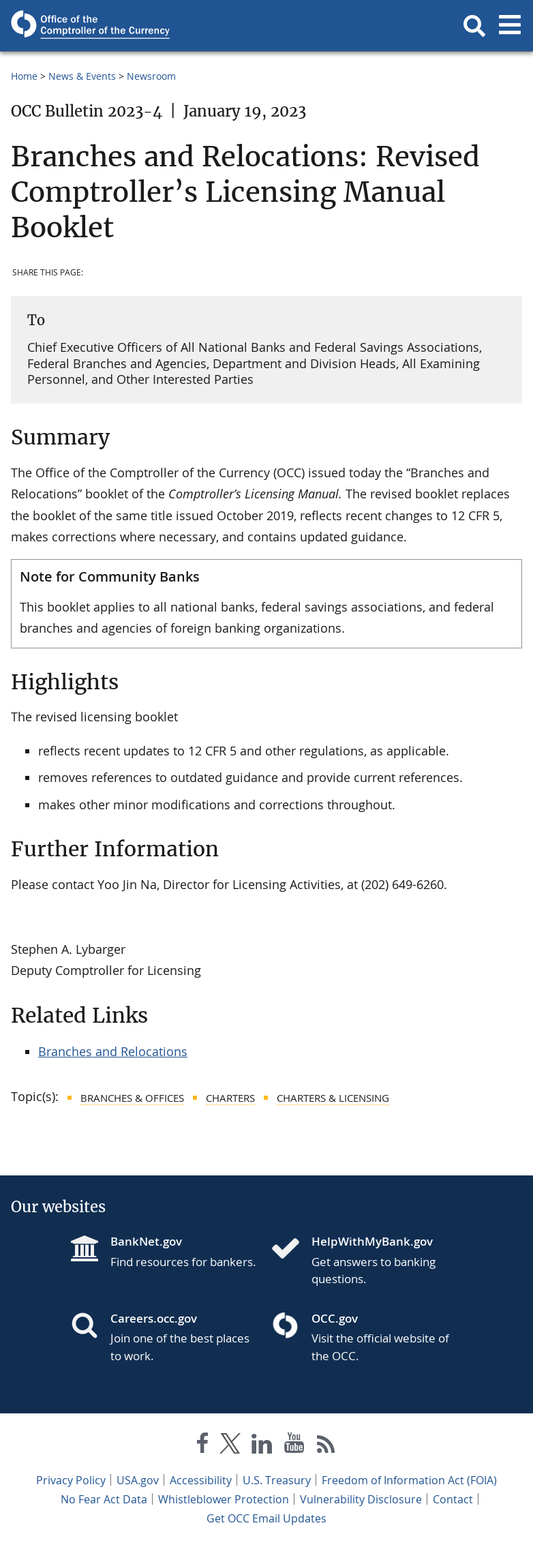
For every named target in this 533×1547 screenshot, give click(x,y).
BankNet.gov (146, 1241)
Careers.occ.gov (153, 1318)
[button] (474, 26)
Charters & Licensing (333, 1098)
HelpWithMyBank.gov (372, 1241)
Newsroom (151, 76)
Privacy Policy (71, 1480)
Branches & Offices (132, 1098)
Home (24, 76)
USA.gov (138, 1480)
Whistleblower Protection (223, 1499)
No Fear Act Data (104, 1499)
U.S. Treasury (277, 1480)
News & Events (82, 76)
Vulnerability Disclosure (361, 1499)
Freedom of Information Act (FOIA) (409, 1480)
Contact (453, 1499)
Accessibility (201, 1480)
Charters (230, 1098)
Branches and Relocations (112, 1051)
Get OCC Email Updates (266, 1518)
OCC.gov (334, 1318)
